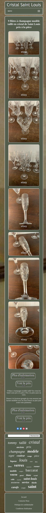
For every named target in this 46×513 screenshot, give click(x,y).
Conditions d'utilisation (24, 509)
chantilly (19, 479)
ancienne (15, 482)
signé (11, 455)
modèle (33, 451)
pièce (36, 456)
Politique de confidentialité (24, 505)
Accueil (24, 497)
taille (12, 479)
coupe (23, 488)
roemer (37, 466)
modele (13, 471)
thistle (34, 483)
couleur (21, 455)
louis (23, 460)
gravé (22, 475)
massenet (28, 467)
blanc (28, 475)
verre (13, 474)
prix (28, 446)
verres (19, 465)
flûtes (10, 466)
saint (32, 486)
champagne (17, 451)
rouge (29, 456)
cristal (34, 442)
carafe (15, 487)
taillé (22, 443)
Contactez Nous (23, 501)
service (25, 482)
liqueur (13, 461)
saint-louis (30, 478)
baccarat (32, 470)
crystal (36, 475)
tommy (12, 443)
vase (31, 461)
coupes (21, 471)
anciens (20, 447)
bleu (36, 462)
